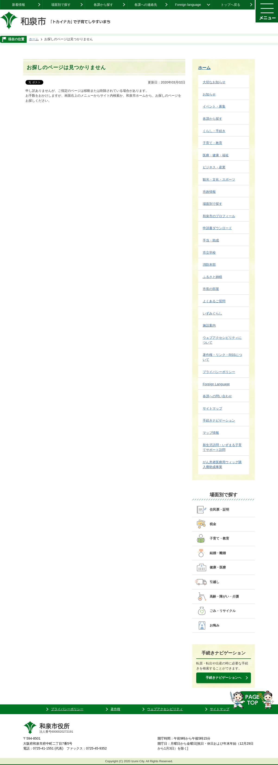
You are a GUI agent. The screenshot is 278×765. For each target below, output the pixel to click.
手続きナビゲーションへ (223, 677)
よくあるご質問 (214, 301)
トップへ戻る (230, 4)
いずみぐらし (212, 313)
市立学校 (209, 252)
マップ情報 (211, 433)
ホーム (34, 39)
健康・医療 (218, 567)
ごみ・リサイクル (223, 611)
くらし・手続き (214, 131)
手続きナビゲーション (219, 420)
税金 (213, 524)
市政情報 (209, 192)
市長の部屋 (211, 289)
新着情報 (18, 4)
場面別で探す (61, 4)
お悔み (214, 625)
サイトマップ (212, 408)
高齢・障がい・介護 (224, 596)
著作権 (115, 709)
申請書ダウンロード (217, 228)
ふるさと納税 (212, 277)
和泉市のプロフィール (219, 216)
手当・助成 (211, 240)
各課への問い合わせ (217, 396)
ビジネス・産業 (214, 167)
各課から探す (103, 4)
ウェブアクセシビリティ (165, 709)
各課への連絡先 (145, 4)
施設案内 (209, 325)
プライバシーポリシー (219, 372)
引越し (214, 582)
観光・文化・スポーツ (219, 179)
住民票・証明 (219, 509)
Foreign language (188, 4)
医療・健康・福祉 (216, 155)
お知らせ (209, 94)
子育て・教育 (212, 143)
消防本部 (209, 264)
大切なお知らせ (214, 82)
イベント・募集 (214, 106)
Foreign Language (216, 384)
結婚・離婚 (218, 553)
